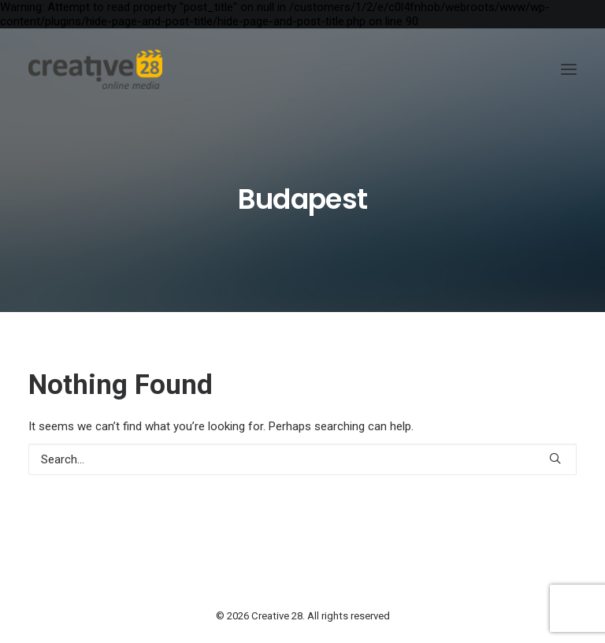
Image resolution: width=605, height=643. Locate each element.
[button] (569, 69)
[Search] (302, 459)
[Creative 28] (95, 69)
